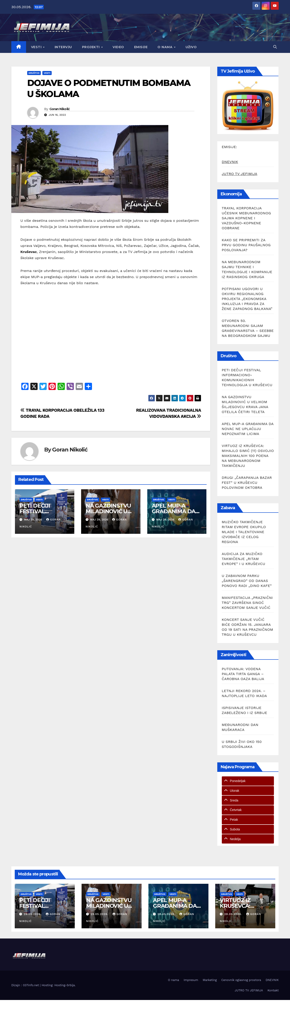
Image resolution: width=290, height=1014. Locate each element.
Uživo (191, 47)
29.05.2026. (33, 914)
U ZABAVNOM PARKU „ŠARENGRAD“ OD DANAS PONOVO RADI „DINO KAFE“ (247, 581)
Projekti (91, 47)
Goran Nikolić (59, 109)
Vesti (37, 47)
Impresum (191, 980)
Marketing (210, 980)
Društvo (34, 73)
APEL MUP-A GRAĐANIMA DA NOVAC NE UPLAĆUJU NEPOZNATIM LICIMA (248, 429)
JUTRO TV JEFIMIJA (239, 174)
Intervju (63, 47)
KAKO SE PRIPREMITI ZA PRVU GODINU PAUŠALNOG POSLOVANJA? (246, 245)
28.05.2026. (166, 914)
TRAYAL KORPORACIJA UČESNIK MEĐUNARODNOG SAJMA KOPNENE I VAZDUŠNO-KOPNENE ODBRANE (246, 218)
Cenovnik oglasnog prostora (241, 980)
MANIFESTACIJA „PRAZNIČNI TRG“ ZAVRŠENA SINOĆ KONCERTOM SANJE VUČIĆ (247, 603)
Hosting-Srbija (64, 985)
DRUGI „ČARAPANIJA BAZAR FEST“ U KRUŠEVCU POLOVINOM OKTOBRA (247, 482)
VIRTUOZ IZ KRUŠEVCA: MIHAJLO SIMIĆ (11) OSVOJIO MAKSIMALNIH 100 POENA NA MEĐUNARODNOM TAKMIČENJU (248, 456)
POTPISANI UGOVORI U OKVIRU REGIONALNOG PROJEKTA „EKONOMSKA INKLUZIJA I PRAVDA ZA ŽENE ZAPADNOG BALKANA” (247, 299)
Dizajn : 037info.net (25, 985)
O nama (165, 47)
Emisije (141, 47)
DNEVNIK (230, 162)
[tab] (248, 781)
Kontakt (273, 990)
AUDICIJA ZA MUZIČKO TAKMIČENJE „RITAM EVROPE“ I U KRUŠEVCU (243, 559)
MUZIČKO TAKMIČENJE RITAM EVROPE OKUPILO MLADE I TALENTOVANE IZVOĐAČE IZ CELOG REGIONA (244, 532)
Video (118, 47)
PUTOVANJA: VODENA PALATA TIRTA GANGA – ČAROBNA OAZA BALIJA (243, 674)
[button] (275, 47)
